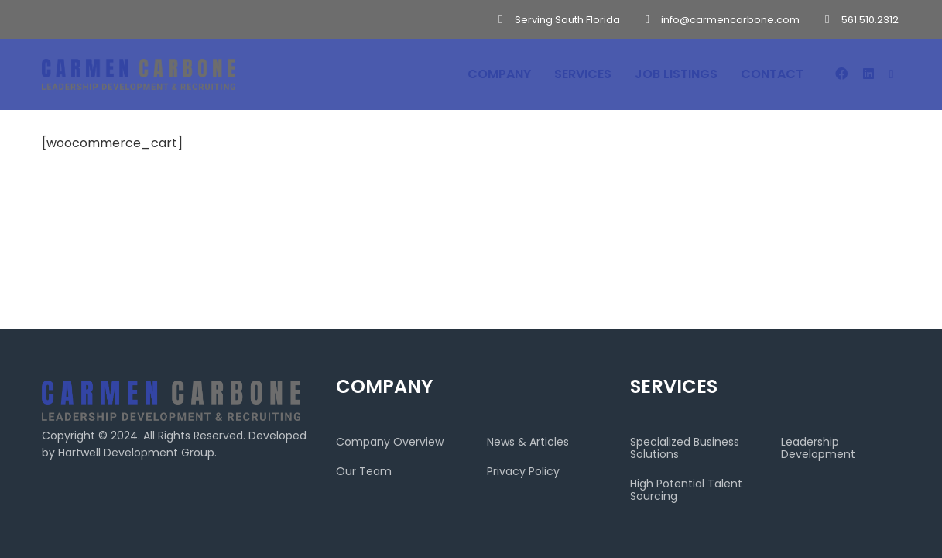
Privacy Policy (523, 471)
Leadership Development (818, 448)
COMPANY (499, 74)
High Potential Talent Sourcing (686, 489)
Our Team (364, 471)
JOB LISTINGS (676, 74)
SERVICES (582, 74)
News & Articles (528, 442)
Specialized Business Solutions (684, 448)
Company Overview (390, 442)
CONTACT (772, 74)
